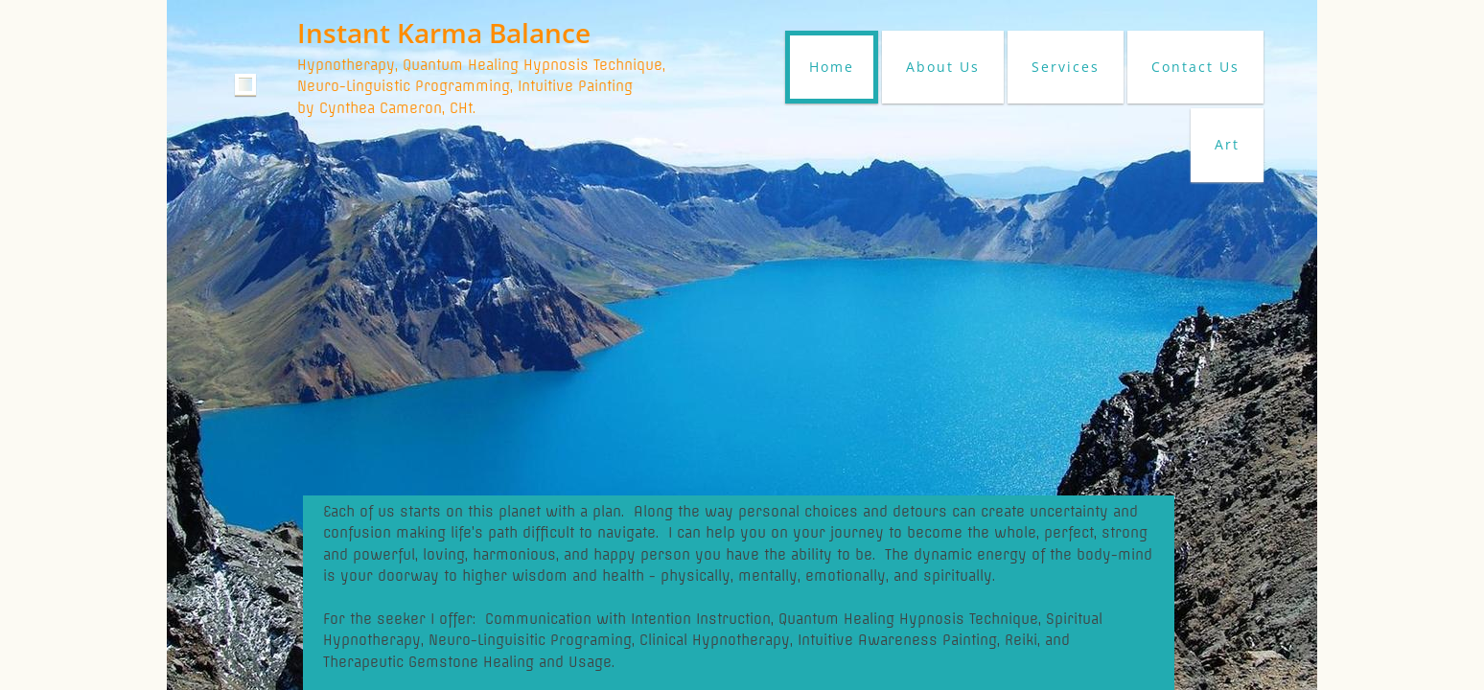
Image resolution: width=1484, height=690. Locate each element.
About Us (943, 67)
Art (1227, 144)
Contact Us (1195, 67)
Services (1066, 67)
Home (831, 67)
